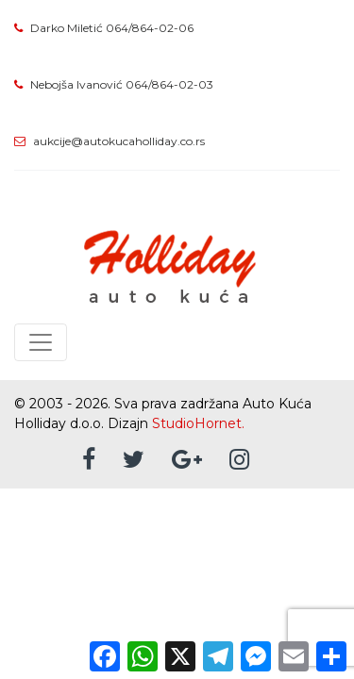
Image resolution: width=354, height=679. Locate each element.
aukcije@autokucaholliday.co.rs (119, 141)
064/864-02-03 (169, 84)
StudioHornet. (198, 423)
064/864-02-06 (150, 28)
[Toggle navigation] (40, 342)
